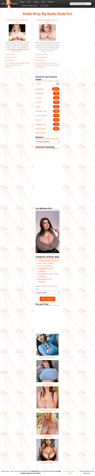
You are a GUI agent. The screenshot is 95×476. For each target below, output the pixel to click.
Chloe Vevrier (41, 115)
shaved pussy (14, 65)
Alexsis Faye (40, 129)
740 (56, 93)
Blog (43, 2)
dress (27, 63)
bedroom (44, 63)
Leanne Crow (41, 111)
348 (56, 111)
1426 (56, 89)
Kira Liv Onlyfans (45, 266)
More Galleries (47, 299)
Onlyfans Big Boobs (30, 6)
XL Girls (39, 102)
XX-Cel (38, 120)
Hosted (9, 57)
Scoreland (40, 89)
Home (22, 2)
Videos (36, 2)
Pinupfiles (40, 93)
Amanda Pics (47, 435)
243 (56, 115)
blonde (12, 63)
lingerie (7, 65)
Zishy (38, 106)
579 (56, 102)
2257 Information (69, 471)
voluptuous (8, 67)
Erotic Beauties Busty (47, 356)
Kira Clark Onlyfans (46, 263)
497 (56, 106)
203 (56, 129)
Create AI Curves (47, 461)
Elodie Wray (10, 60)
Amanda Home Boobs (47, 409)
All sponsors (41, 132)
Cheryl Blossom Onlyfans (48, 260)
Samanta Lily (41, 124)
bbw (8, 63)
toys (20, 65)
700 (56, 98)
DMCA (70, 473)
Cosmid (39, 98)
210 (56, 124)
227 (56, 120)
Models (50, 2)
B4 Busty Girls (47, 383)
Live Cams (44, 6)
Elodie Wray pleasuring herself (18, 49)
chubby (22, 63)
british (17, 63)
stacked (56, 65)
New (29, 2)
